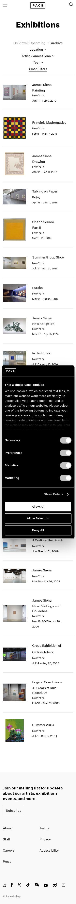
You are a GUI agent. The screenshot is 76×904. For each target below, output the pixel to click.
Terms (44, 828)
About (7, 828)
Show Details (53, 494)
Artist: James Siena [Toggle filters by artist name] (37, 56)
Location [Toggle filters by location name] (38, 49)
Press (7, 862)
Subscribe (13, 811)
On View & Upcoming (29, 43)
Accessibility (49, 850)
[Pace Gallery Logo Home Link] (37, 5)
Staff (6, 839)
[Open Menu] (5, 5)
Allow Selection (38, 518)
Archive (57, 43)
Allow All (38, 506)
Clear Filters (38, 69)
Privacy (45, 839)
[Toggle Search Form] (71, 4)
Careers (9, 850)
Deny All (38, 530)
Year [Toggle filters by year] (38, 62)
